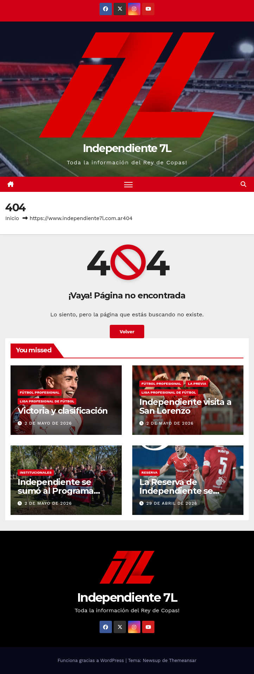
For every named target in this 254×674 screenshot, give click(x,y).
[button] (243, 184)
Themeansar (183, 660)
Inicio (12, 218)
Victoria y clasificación (63, 411)
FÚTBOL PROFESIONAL (39, 392)
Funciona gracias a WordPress (91, 660)
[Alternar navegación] (128, 184)
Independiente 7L (127, 148)
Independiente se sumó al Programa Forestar (56, 491)
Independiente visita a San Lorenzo (185, 406)
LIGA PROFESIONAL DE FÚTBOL (47, 401)
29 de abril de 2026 (171, 503)
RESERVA (149, 472)
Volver (127, 331)
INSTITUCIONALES (36, 472)
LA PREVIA (197, 383)
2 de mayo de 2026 (48, 423)
